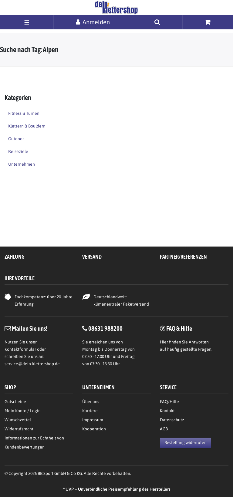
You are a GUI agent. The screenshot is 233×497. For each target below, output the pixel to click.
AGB (164, 428)
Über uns (90, 401)
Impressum (92, 419)
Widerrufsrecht (19, 428)
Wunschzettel (18, 419)
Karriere (90, 410)
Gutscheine (15, 401)
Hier (164, 342)
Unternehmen (21, 164)
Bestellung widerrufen (185, 442)
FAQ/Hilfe (169, 401)
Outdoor (16, 138)
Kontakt (167, 410)
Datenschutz (172, 419)
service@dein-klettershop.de (32, 363)
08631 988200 (105, 328)
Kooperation (94, 428)
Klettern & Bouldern (27, 126)
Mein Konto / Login (23, 410)
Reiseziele (18, 151)
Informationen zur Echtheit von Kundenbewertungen (34, 442)
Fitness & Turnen (23, 113)
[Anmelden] (93, 22)
